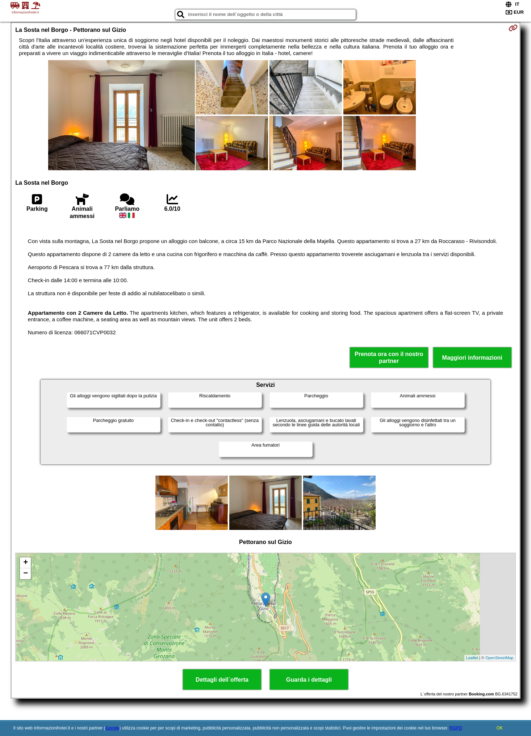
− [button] (25, 573)
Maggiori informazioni (472, 358)
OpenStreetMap (499, 658)
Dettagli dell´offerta (222, 680)
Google (112, 728)
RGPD (456, 728)
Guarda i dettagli (309, 680)
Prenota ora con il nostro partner (389, 357)
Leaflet (472, 658)
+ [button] (25, 562)
